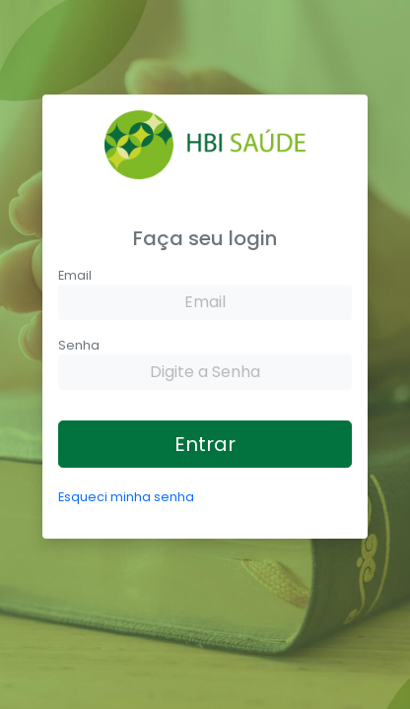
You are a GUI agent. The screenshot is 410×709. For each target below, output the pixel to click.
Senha (79, 345)
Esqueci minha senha (126, 496)
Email (75, 275)
